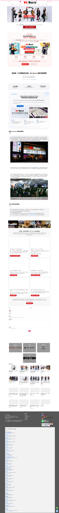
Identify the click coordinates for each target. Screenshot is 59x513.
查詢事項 (10, 316)
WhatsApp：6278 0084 (8, 464)
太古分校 (7, 499)
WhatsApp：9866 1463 (8, 436)
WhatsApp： (7, 511)
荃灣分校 (7, 471)
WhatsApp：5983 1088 (8, 439)
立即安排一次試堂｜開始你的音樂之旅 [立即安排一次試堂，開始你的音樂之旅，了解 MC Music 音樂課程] (15, 255)
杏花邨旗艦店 (7, 493)
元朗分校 (7, 477)
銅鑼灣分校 (7, 496)
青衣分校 (7, 489)
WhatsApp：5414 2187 (8, 442)
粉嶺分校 (7, 483)
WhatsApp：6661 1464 (8, 451)
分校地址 (10, 313)
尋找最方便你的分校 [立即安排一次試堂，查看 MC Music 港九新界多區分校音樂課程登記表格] (29, 303)
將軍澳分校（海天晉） (8, 468)
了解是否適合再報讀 (35, 29)
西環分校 (7, 502)
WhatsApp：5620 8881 (8, 479)
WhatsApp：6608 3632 (8, 485)
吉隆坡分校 (7, 509)
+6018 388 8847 (10, 511)
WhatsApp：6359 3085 (8, 448)
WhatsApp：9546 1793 (8, 476)
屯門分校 (7, 474)
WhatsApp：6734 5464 (8, 470)
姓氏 (9, 307)
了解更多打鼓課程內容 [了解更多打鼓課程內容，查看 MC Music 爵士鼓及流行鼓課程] (13, 295)
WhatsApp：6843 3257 (8, 501)
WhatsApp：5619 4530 (8, 433)
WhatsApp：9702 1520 (8, 467)
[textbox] (29, 314)
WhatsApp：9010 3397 (8, 458)
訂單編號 (10, 327)
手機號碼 (10, 310)
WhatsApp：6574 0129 (8, 445)
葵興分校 (7, 486)
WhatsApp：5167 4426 (8, 498)
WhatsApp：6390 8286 (8, 495)
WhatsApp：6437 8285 (8, 455)
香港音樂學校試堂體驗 (24, 29)
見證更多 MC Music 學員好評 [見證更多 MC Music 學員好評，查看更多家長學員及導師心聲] (35, 295)
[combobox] (29, 314)
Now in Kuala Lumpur (33, 79)
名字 (30, 307)
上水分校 (7, 480)
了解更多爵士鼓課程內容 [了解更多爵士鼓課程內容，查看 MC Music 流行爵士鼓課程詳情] (34, 255)
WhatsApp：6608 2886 (8, 482)
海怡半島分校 (7, 505)
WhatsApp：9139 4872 (8, 473)
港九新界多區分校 (30, 29)
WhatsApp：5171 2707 (8, 461)
